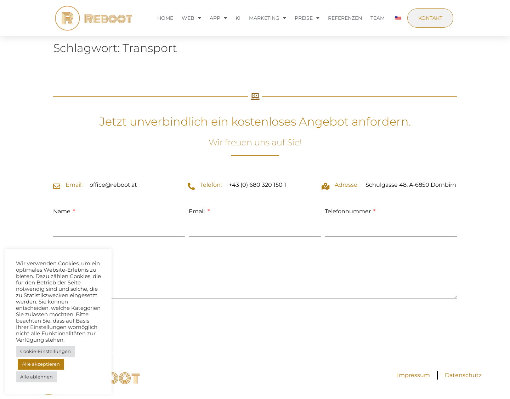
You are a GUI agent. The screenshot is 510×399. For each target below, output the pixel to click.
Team (377, 18)
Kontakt (430, 18)
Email (197, 211)
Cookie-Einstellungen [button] (45, 351)
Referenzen (345, 18)
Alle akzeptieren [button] (41, 364)
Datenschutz (463, 375)
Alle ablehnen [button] (36, 377)
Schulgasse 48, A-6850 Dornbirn (411, 184)
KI (238, 18)
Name (62, 211)
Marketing (267, 18)
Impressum (413, 375)
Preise (307, 18)
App (218, 18)
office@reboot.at (113, 184)
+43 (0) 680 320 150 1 (257, 184)
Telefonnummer (348, 211)
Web (191, 18)
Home (165, 18)
